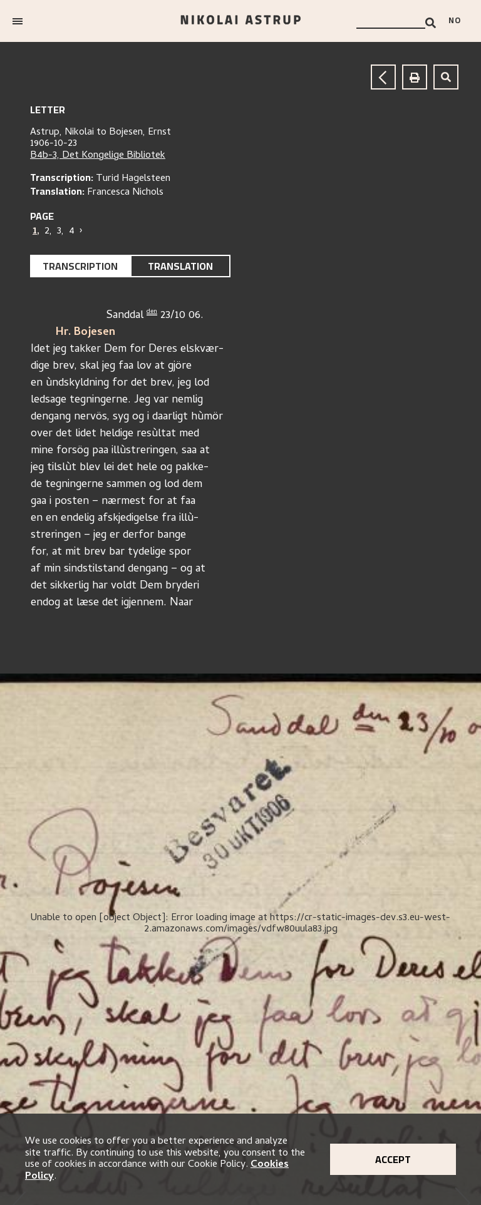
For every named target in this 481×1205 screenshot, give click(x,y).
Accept (393, 1159)
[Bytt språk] (458, 21)
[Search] (430, 23)
